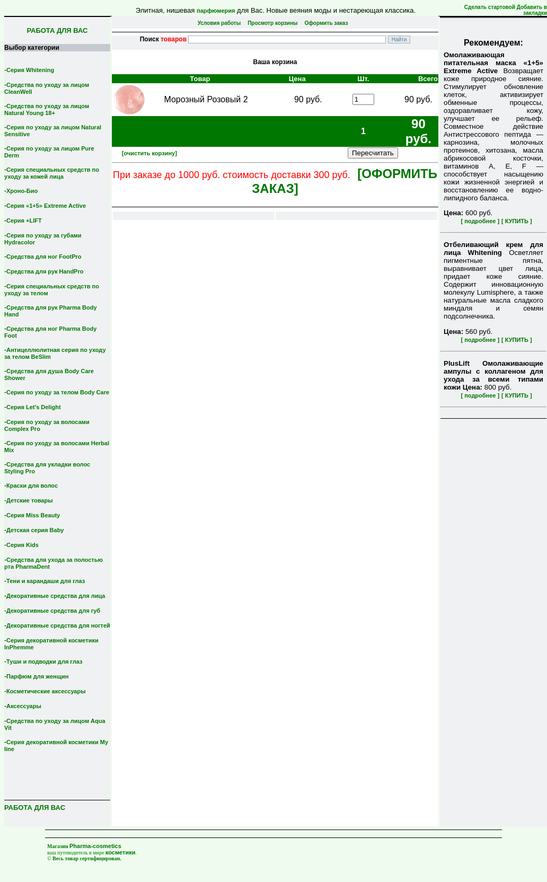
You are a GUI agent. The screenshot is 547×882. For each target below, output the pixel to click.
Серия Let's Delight (33, 407)
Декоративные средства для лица (55, 596)
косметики (120, 852)
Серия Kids (22, 545)
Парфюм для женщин (37, 676)
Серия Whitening (30, 70)
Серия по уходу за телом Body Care (57, 392)
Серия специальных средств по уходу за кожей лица (51, 173)
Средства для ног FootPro (44, 256)
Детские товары (29, 500)
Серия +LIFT (24, 220)
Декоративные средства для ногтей (58, 625)
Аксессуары (23, 706)
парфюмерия (216, 10)
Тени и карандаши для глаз (45, 581)
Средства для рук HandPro (44, 271)
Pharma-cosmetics (95, 846)
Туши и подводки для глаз (44, 661)
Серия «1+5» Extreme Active (46, 205)
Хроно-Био (22, 191)
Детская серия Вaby (35, 530)
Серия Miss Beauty (33, 515)
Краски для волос (32, 485)
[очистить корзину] (149, 153)
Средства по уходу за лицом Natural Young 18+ (46, 109)
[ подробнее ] (480, 221)
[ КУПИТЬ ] (516, 221)
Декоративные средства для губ (53, 610)
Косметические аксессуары (46, 691)
